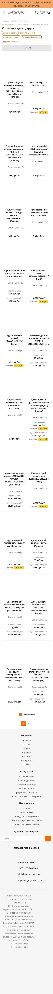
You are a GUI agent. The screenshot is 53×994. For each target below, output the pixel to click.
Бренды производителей (26, 816)
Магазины (26, 744)
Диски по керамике (11, 37)
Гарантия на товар (26, 784)
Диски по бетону (10, 33)
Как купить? (26, 771)
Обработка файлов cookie (26, 824)
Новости (26, 740)
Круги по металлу (10, 41)
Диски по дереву (26, 33)
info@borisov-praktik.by (29, 874)
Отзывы (26, 764)
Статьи (26, 808)
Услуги (26, 748)
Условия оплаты (26, 776)
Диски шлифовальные (31, 37)
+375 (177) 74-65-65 (28, 868)
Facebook (19, 854)
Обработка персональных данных (26, 820)
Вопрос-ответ (26, 812)
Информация (26, 803)
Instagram (26, 854)
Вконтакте (12, 854)
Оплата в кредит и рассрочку (26, 796)
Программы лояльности (26, 792)
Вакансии (26, 756)
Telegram (33, 854)
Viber (40, 854)
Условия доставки (26, 780)
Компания (26, 735)
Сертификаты (26, 760)
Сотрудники (26, 752)
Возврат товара (26, 788)
